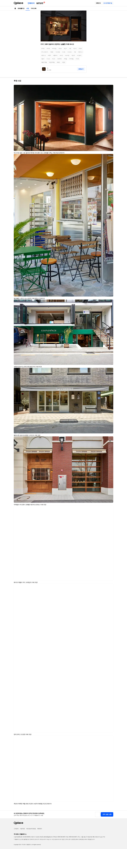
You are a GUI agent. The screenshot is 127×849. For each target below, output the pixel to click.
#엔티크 (43, 55)
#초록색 (59, 59)
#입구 (65, 48)
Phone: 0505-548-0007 (59, 837)
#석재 (77, 59)
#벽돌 (65, 59)
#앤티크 (80, 52)
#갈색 (73, 55)
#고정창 (58, 52)
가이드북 (33, 8)
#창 (75, 52)
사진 (27, 8)
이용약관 (22, 828)
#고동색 (79, 55)
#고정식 (70, 52)
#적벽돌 (71, 59)
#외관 (60, 48)
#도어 (75, 48)
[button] (111, 87)
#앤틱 (49, 55)
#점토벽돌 (52, 62)
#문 (70, 48)
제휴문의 (98, 3)
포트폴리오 (21, 8)
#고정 (63, 52)
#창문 (51, 52)
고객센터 (16, 828)
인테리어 (31, 3)
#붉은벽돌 (44, 62)
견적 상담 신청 (106, 814)
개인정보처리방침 (31, 828)
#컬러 (42, 59)
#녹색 (53, 59)
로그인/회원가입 (107, 3)
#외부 (80, 48)
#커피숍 (54, 48)
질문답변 (40, 3)
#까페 (48, 48)
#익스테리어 (44, 52)
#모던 (61, 55)
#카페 (42, 48)
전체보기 (81, 69)
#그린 (48, 59)
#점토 (63, 62)
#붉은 (58, 62)
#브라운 (67, 55)
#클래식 (55, 55)
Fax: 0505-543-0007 (71, 837)
